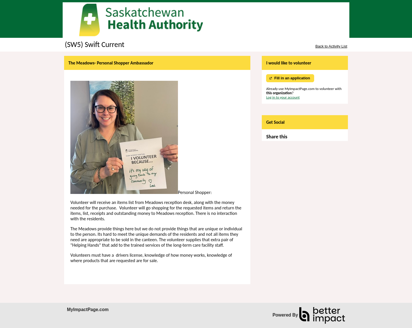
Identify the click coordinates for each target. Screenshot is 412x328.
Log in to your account (283, 97)
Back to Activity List (331, 46)
